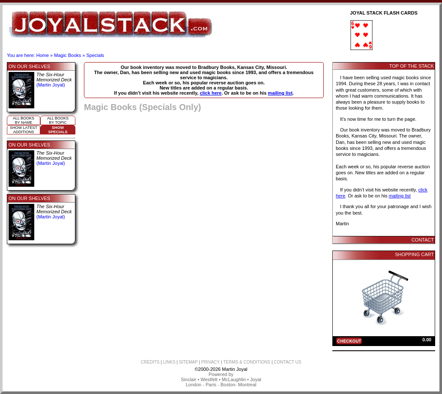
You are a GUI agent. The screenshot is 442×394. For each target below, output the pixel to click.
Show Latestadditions (23, 129)
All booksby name (23, 120)
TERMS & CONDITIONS (246, 362)
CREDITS (150, 362)
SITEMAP (188, 362)
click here (210, 93)
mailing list (280, 93)
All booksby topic (58, 120)
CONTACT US (287, 362)
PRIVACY (210, 362)
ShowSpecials (57, 129)
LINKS (169, 362)
